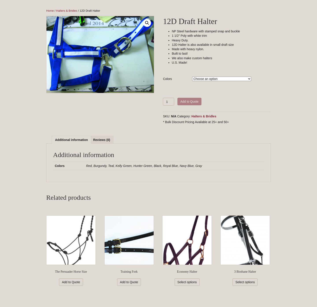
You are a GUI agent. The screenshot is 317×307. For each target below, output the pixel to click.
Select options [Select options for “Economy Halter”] (187, 282)
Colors (167, 79)
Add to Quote (189, 101)
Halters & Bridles (66, 10)
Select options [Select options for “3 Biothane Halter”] (245, 282)
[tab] (71, 140)
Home (50, 10)
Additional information (71, 140)
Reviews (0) (101, 140)
